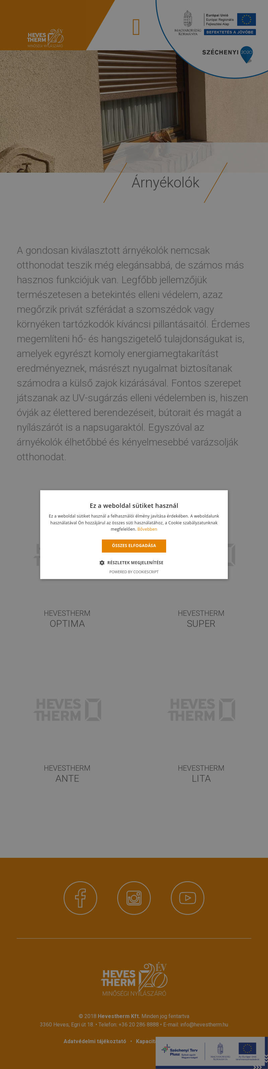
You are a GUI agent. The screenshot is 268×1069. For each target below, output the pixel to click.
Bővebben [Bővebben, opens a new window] (147, 529)
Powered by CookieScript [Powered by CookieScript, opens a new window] (134, 571)
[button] (134, 562)
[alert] (134, 534)
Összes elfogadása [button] (134, 546)
